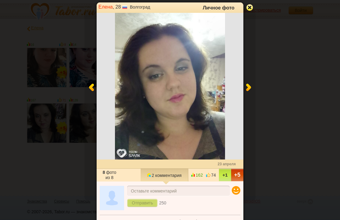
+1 (224, 175)
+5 (237, 175)
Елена (105, 6)
